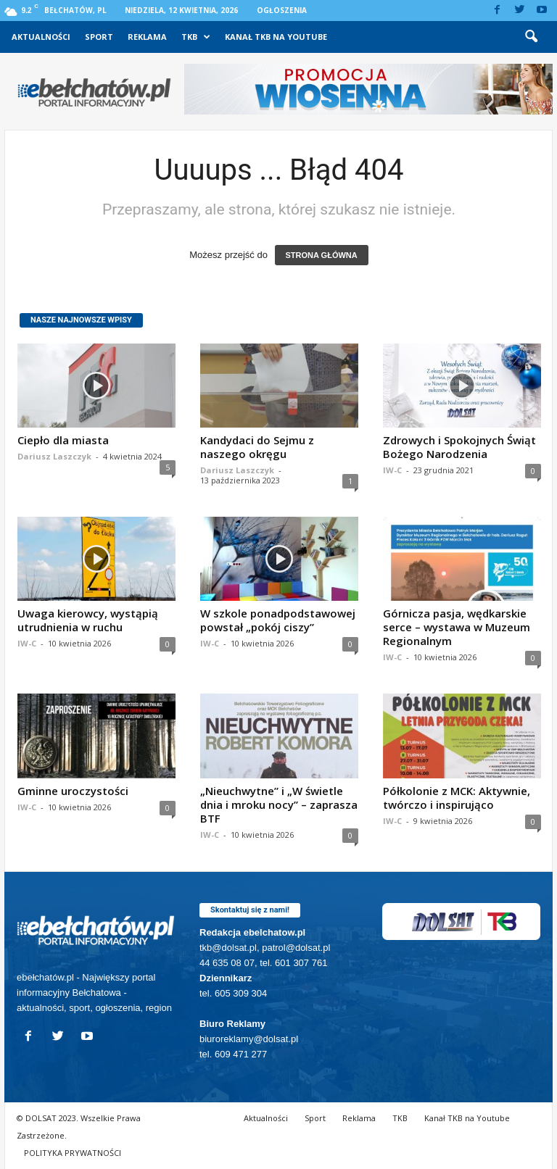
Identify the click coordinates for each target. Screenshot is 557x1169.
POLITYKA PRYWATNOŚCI (72, 1152)
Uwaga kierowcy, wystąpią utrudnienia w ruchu (87, 620)
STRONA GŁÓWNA (322, 255)
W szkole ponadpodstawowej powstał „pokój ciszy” (277, 620)
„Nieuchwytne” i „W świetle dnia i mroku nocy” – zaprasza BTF (279, 804)
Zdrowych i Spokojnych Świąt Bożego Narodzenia (459, 447)
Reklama (147, 36)
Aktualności (41, 36)
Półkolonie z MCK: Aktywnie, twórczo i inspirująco (456, 797)
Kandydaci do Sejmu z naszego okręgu (257, 447)
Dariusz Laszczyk (54, 456)
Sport (99, 36)
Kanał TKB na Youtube (276, 36)
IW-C (392, 470)
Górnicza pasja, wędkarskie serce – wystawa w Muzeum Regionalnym (456, 627)
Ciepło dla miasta (63, 440)
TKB (195, 37)
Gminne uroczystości (72, 790)
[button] (531, 37)
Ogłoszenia (282, 10)
